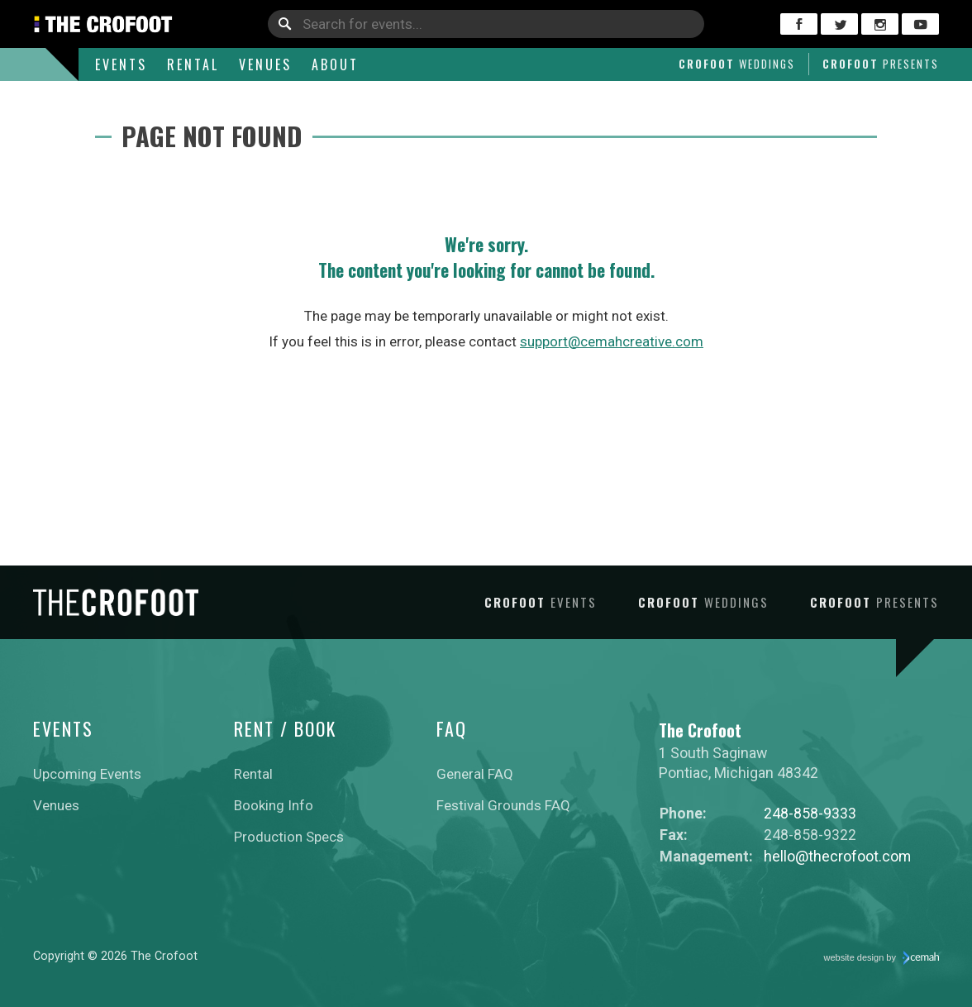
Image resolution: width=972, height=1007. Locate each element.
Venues (265, 64)
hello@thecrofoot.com (837, 856)
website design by (882, 958)
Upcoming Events (87, 774)
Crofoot (737, 63)
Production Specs (289, 836)
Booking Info (273, 805)
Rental (193, 64)
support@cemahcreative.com (611, 341)
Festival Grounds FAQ (503, 805)
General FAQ (474, 774)
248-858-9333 (810, 813)
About (335, 64)
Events (121, 64)
